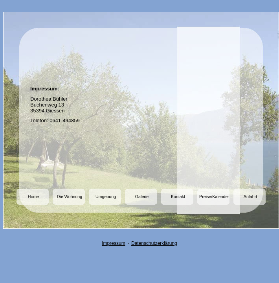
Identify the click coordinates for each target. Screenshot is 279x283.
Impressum (113, 243)
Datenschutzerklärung (154, 243)
